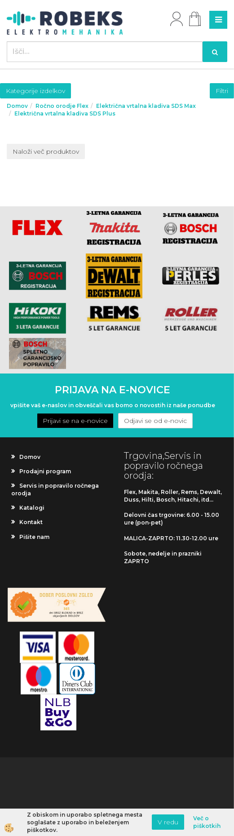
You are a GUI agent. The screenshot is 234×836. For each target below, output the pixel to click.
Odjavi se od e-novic (155, 421)
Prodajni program (45, 471)
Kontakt (31, 522)
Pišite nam (34, 537)
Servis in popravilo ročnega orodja (55, 489)
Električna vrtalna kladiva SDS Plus (64, 113)
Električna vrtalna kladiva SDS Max (146, 105)
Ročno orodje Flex (61, 105)
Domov (17, 105)
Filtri (222, 91)
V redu (168, 822)
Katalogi (31, 507)
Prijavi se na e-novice (75, 421)
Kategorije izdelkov (35, 91)
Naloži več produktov (46, 151)
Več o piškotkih (207, 822)
